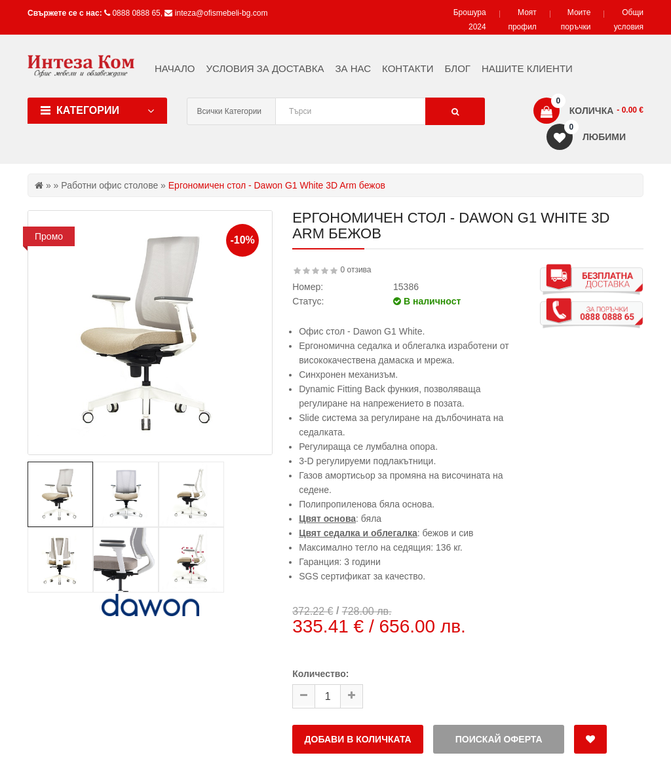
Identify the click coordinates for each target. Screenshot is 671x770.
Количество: (320, 674)
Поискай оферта (499, 739)
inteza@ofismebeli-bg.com (221, 13)
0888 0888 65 (136, 13)
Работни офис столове (109, 185)
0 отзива (356, 269)
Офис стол (322, 331)
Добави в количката (358, 739)
